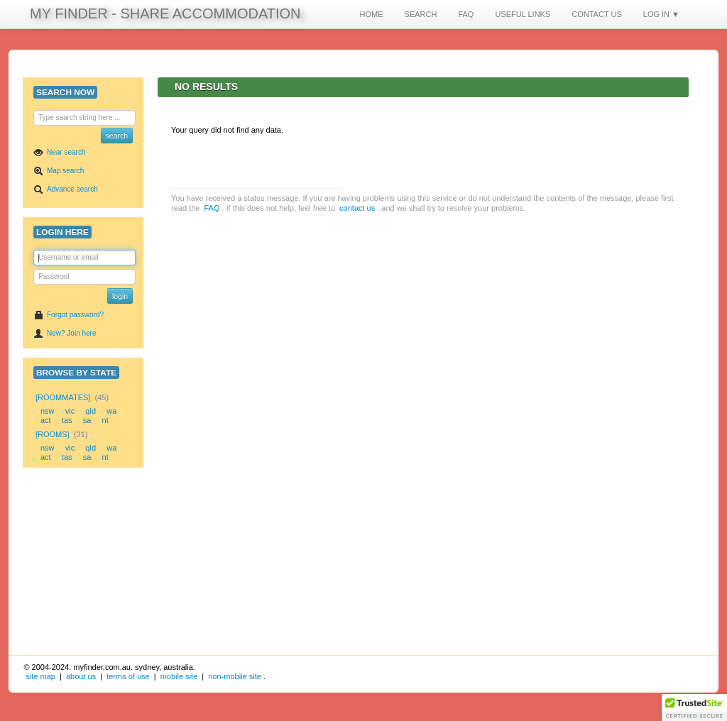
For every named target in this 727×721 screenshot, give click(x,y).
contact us (357, 208)
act (45, 420)
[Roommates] (62, 397)
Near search (59, 153)
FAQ (466, 14)
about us (81, 676)
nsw (47, 411)
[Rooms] (52, 434)
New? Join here (64, 334)
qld (90, 411)
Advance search (65, 189)
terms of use (128, 676)
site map (40, 676)
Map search (58, 171)
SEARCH (421, 14)
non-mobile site (234, 676)
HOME (371, 14)
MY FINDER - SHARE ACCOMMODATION (165, 13)
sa (87, 420)
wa (111, 411)
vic (70, 411)
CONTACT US (597, 14)
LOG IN (661, 14)
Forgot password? (68, 315)
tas (67, 420)
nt (105, 420)
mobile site (179, 676)
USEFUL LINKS (522, 14)
